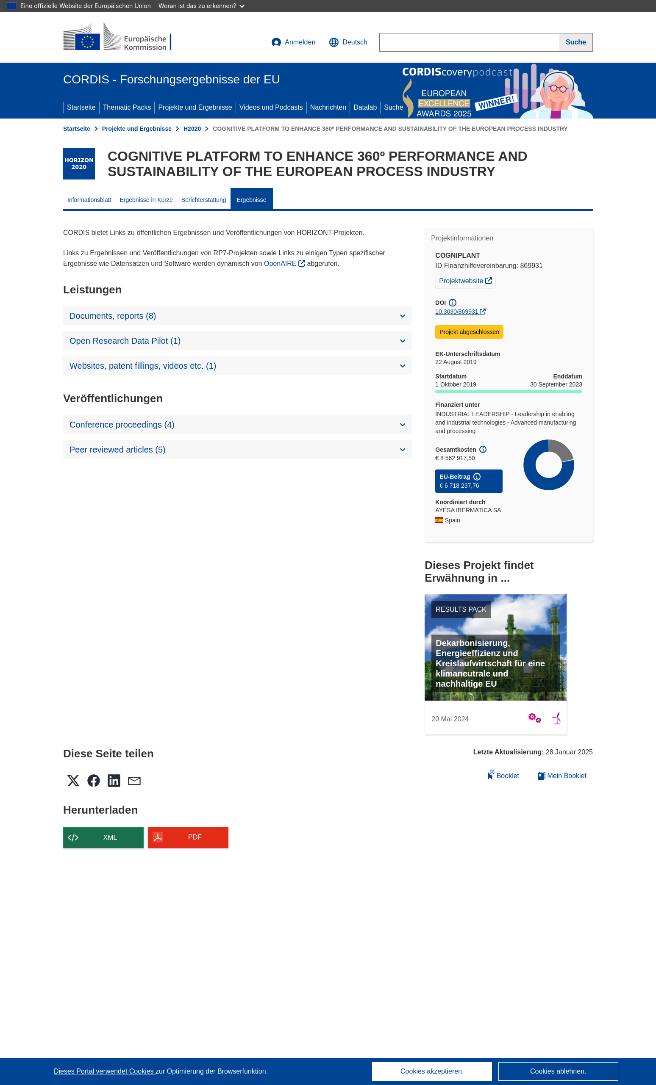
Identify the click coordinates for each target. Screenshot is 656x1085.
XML (110, 837)
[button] (348, 42)
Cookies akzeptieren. (432, 1071)
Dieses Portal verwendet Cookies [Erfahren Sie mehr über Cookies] (105, 1071)
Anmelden (293, 42)
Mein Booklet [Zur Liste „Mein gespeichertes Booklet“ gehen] (562, 776)
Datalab (365, 107)
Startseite (81, 107)
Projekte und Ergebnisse (195, 107)
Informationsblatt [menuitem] (89, 199)
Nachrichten (328, 107)
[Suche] (576, 42)
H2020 (192, 128)
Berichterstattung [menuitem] (203, 199)
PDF (195, 837)
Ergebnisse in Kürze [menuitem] (146, 199)
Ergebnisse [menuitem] (252, 199)
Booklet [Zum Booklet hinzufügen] (503, 774)
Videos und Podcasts (271, 107)
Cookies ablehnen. (558, 1071)
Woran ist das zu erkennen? (201, 5)
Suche (393, 107)
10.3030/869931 (456, 311)
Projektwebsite (467, 279)
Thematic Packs (127, 107)
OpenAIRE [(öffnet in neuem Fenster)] (281, 263)
